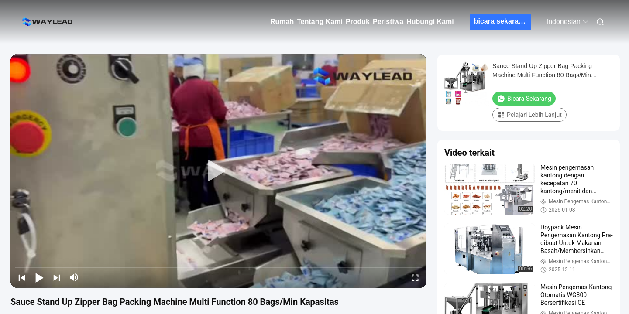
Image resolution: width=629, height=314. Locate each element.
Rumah (282, 21)
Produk (358, 21)
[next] (56, 277)
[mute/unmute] (74, 277)
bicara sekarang (500, 21)
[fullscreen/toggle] (415, 277)
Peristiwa (388, 21)
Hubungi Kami (430, 21)
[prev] (22, 277)
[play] (219, 171)
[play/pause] (39, 277)
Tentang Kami (320, 21)
